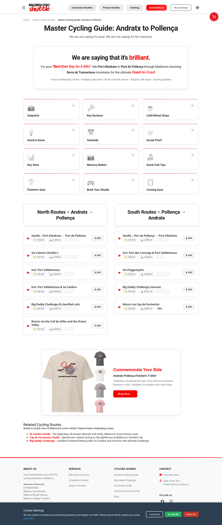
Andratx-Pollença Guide (126, 474)
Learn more (29, 518)
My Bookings (181, 7)
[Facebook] (162, 501)
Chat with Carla (171, 474)
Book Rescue (156, 7)
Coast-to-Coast (143, 72)
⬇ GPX (97, 238)
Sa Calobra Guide (40, 434)
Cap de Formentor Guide (45, 437)
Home (26, 19)
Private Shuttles (111, 7)
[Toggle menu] (24, 7)
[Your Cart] (214, 16)
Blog (116, 496)
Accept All (173, 514)
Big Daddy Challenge (42, 440)
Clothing (134, 7)
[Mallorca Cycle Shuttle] (39, 7)
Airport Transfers (77, 485)
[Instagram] (171, 501)
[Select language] (198, 7)
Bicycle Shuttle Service (44, 19)
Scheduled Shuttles (82, 7)
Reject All (191, 514)
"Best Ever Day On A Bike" (72, 66)
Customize (154, 514)
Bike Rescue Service (79, 474)
